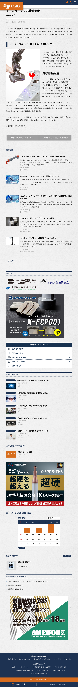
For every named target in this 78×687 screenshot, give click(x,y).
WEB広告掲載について (59, 670)
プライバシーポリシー (26, 667)
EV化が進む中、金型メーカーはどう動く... (33, 406)
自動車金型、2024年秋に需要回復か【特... (32, 393)
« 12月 (22, 547)
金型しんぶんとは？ (24, 452)
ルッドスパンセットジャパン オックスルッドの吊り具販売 (42, 156)
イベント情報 (67, 659)
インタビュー (27, 659)
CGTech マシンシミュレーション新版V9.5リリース (39, 176)
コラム (20, 456)
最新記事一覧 (12, 659)
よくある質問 (47, 667)
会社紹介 (14, 667)
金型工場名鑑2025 (24, 562)
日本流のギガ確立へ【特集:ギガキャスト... (33, 418)
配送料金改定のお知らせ (15, 585)
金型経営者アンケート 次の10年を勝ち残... (33, 381)
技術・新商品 (21, 22)
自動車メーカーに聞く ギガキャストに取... (33, 431)
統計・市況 (47, 659)
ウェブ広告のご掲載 (19, 357)
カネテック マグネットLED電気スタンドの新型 (38, 238)
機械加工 (30, 231)
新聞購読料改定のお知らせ (16, 589)
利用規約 (37, 667)
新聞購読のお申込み (57, 684)
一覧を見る (67, 556)
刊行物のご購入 (45, 670)
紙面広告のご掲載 (18, 361)
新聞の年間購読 (17, 349)
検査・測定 (30, 251)
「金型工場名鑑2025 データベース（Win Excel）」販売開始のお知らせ (28, 581)
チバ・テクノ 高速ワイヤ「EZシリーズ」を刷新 (37, 218)
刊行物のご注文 (17, 353)
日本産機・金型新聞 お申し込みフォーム (27, 670)
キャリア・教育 (57, 659)
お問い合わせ (17, 366)
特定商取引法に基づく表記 (40, 674)
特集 (20, 659)
